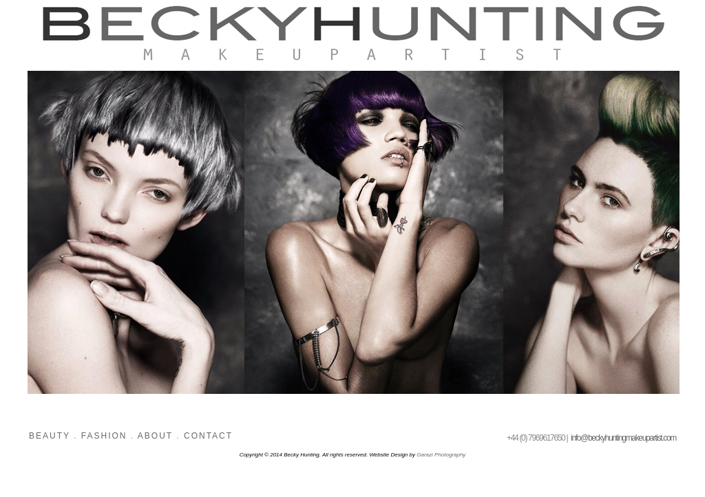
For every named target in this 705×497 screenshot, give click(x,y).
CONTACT (208, 436)
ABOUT (155, 436)
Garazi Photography (441, 455)
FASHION (102, 436)
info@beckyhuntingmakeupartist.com (623, 438)
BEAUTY (51, 436)
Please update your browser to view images (352, 239)
